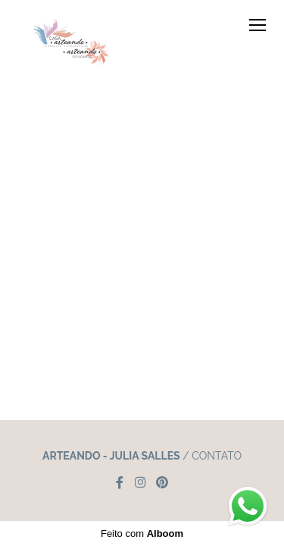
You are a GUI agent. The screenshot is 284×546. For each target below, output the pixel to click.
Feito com (142, 533)
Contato (217, 455)
